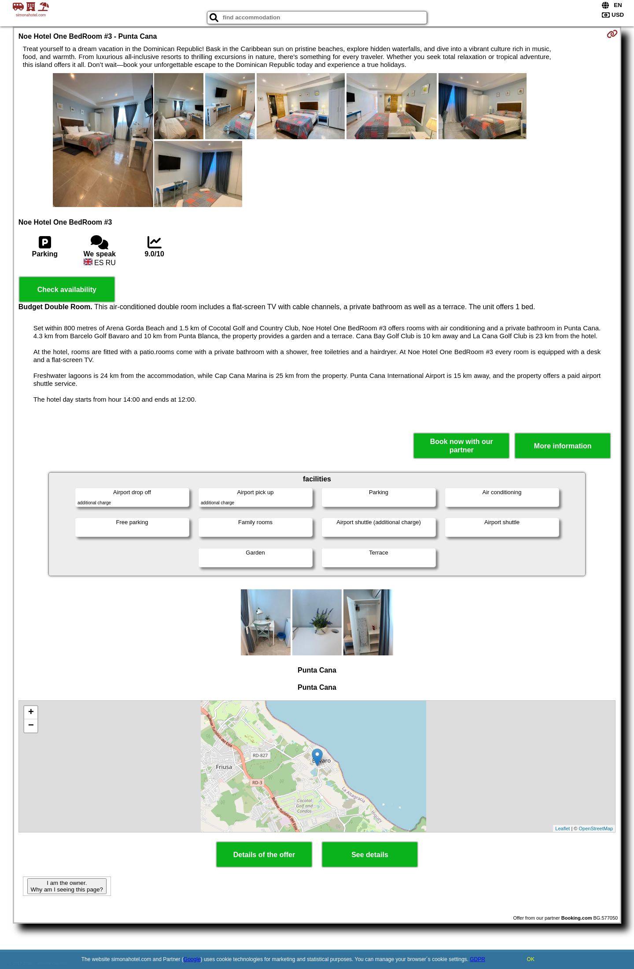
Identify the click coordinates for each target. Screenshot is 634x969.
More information (563, 446)
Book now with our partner (461, 446)
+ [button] (31, 712)
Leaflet (562, 828)
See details (369, 854)
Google (192, 959)
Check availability (66, 289)
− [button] (31, 725)
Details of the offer (264, 854)
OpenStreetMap (596, 828)
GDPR (477, 959)
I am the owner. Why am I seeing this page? (67, 886)
